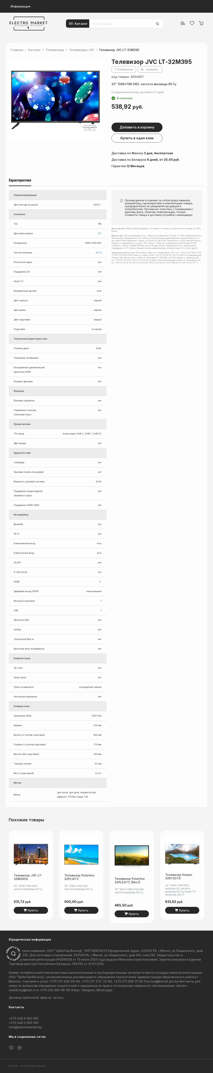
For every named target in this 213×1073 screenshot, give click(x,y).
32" (100, 233)
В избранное (126, 69)
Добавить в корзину (137, 127)
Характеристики (20, 180)
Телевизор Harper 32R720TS (178, 880)
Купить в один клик (137, 138)
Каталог (81, 23)
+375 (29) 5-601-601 (23, 1018)
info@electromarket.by (25, 1027)
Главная (17, 50)
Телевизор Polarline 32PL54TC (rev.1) (130, 880)
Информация (20, 6)
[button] (99, 62)
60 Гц (99, 252)
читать (58, 997)
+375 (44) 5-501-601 (23, 1022)
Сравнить (152, 69)
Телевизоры (55, 50)
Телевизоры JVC (81, 50)
